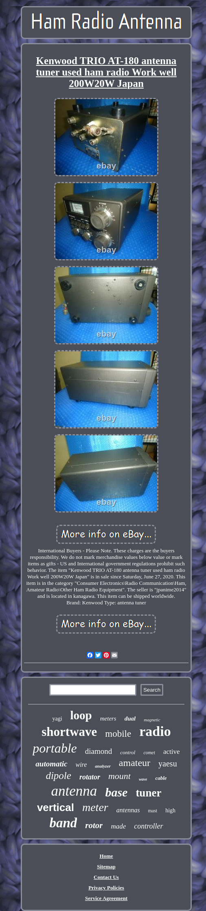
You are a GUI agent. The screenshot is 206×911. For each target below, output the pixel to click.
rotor (94, 825)
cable (161, 778)
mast (153, 811)
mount (119, 776)
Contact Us (106, 877)
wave (143, 779)
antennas (128, 810)
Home (106, 856)
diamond (98, 751)
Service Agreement (106, 898)
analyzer (103, 766)
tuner (148, 793)
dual (130, 718)
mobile (118, 734)
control (127, 752)
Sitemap (106, 866)
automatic (51, 764)
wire (81, 764)
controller (148, 826)
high (170, 810)
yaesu (167, 763)
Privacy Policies (106, 888)
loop (81, 715)
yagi (57, 719)
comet (149, 752)
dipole (58, 775)
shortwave (69, 732)
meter (95, 807)
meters (108, 718)
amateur (134, 762)
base (116, 792)
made (118, 826)
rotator (89, 777)
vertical (55, 807)
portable (55, 748)
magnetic (152, 719)
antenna (74, 791)
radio (155, 731)
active (171, 751)
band (63, 823)
